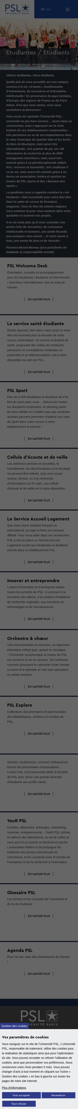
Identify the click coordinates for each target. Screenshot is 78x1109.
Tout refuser (18, 1104)
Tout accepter (21, 1095)
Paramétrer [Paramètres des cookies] (59, 1095)
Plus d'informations (14, 1087)
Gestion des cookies (14, 1025)
